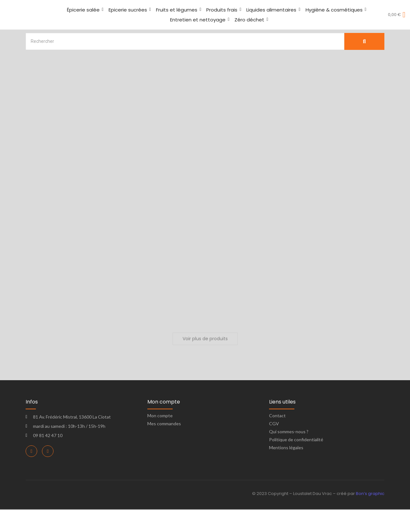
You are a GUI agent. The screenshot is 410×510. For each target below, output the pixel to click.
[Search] (185, 41)
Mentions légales (286, 448)
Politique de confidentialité (296, 440)
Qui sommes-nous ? (288, 432)
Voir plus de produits (205, 339)
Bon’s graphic (370, 494)
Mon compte (160, 416)
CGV (274, 424)
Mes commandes (164, 424)
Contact (277, 416)
